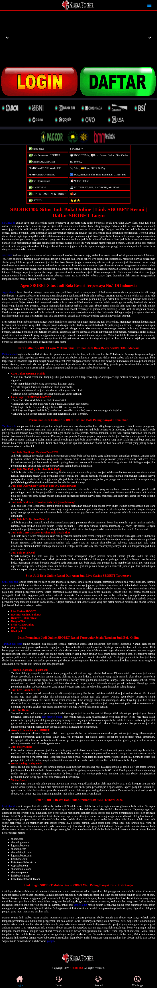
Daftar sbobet (9, 354)
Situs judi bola (10, 581)
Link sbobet (8, 806)
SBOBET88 (8, 222)
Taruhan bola (9, 426)
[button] (7, 37)
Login (19, 981)
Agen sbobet (9, 292)
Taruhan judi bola (12, 643)
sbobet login (80, 904)
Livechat (98, 981)
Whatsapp (137, 981)
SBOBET (7, 255)
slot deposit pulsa (52, 716)
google (50, 941)
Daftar (58, 981)
